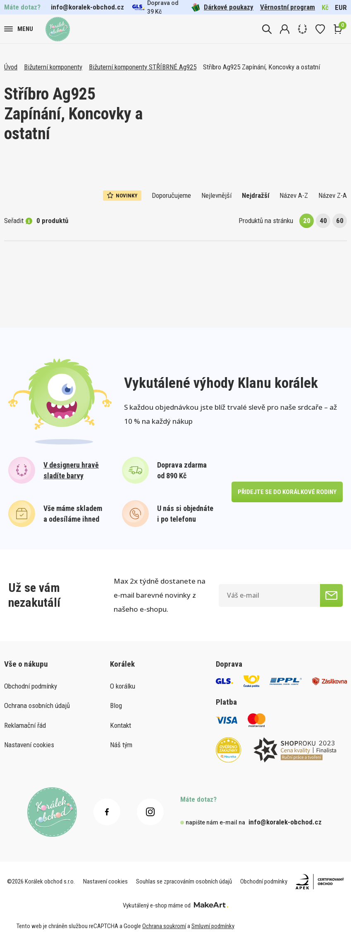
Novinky (122, 195)
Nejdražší (255, 195)
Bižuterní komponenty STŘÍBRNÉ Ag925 (142, 67)
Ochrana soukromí (164, 926)
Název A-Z (293, 195)
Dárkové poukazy (222, 7)
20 (306, 220)
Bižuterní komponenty (53, 67)
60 (340, 220)
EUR (341, 7)
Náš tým (121, 745)
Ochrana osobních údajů (37, 705)
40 (323, 220)
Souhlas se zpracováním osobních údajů (184, 881)
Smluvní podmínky (212, 926)
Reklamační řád (25, 725)
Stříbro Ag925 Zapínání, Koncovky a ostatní (261, 67)
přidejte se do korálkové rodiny (287, 492)
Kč (325, 7)
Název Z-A (332, 195)
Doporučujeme (171, 195)
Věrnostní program (287, 7)
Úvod (10, 67)
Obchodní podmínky (30, 686)
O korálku (122, 686)
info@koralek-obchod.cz (87, 7)
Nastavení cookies (29, 745)
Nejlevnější (216, 195)
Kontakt (120, 725)
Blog (116, 705)
